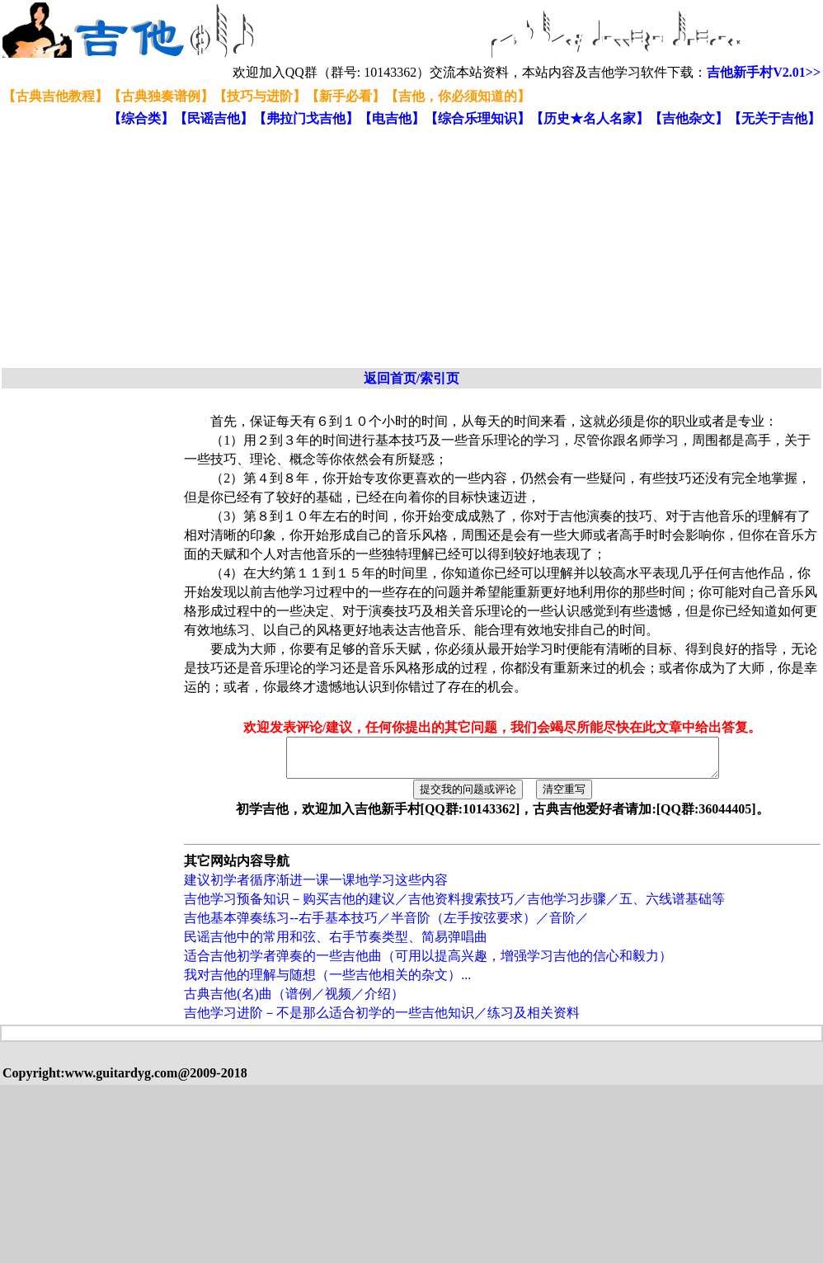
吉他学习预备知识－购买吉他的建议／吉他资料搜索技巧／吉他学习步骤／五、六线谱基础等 (454, 906)
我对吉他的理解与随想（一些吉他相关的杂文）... (327, 982)
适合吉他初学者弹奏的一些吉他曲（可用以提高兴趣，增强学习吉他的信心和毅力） (428, 963)
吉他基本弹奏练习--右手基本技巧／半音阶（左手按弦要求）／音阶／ (386, 925)
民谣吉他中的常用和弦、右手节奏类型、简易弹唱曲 (335, 944)
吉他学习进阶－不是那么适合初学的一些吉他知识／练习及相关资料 (382, 1020)
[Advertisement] (305, 248)
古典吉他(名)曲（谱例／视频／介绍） (294, 1001)
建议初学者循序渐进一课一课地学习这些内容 (316, 887)
